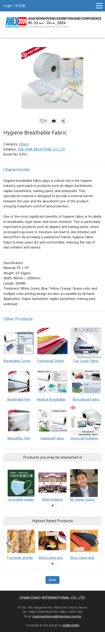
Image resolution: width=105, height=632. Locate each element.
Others (24, 144)
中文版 (20, 6)
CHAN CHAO (70, 625)
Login (7, 6)
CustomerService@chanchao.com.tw (56, 616)
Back (52, 580)
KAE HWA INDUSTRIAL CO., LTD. (41, 149)
